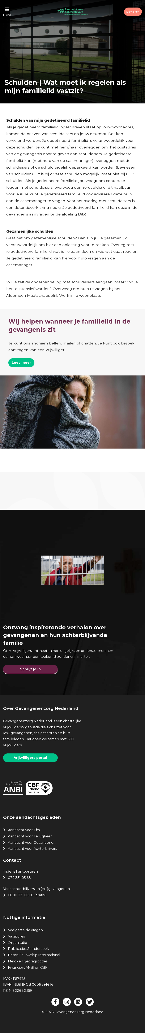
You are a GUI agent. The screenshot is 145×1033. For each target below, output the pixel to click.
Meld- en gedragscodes (27, 961)
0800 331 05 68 (21, 895)
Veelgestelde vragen (25, 930)
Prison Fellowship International (34, 955)
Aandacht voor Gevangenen (32, 843)
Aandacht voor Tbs (24, 830)
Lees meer (21, 363)
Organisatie (17, 943)
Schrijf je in (30, 669)
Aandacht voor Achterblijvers (32, 849)
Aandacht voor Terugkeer (30, 836)
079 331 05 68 (19, 878)
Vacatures (17, 936)
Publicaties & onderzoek (28, 949)
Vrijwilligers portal (30, 758)
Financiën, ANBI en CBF (27, 968)
